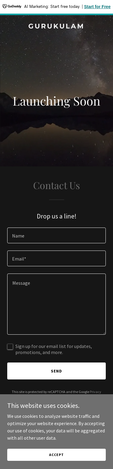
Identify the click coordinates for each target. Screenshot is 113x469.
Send (56, 371)
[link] (56, 27)
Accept (56, 454)
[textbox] (56, 235)
